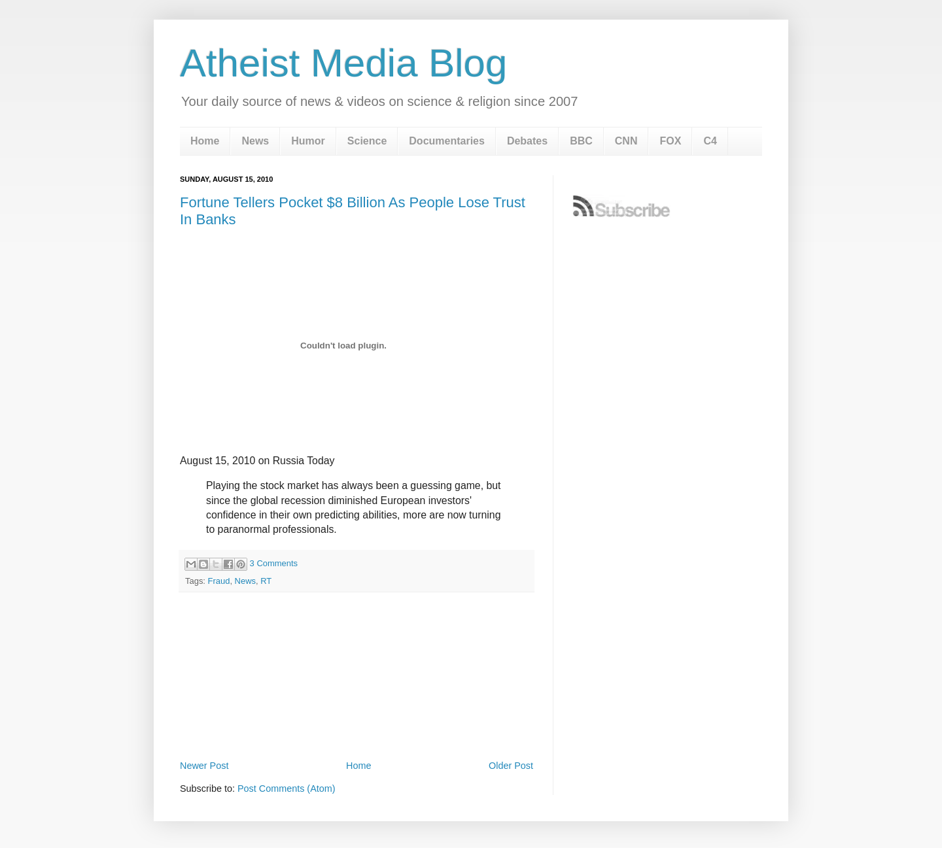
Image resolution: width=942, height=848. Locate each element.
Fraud (219, 581)
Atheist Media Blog (343, 63)
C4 (709, 140)
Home (204, 140)
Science (367, 140)
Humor (308, 140)
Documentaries (447, 140)
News (255, 140)
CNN (626, 140)
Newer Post (204, 765)
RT (265, 581)
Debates (527, 140)
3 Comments (274, 563)
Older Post (511, 765)
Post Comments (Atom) (286, 788)
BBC (581, 140)
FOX (670, 140)
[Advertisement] (356, 721)
